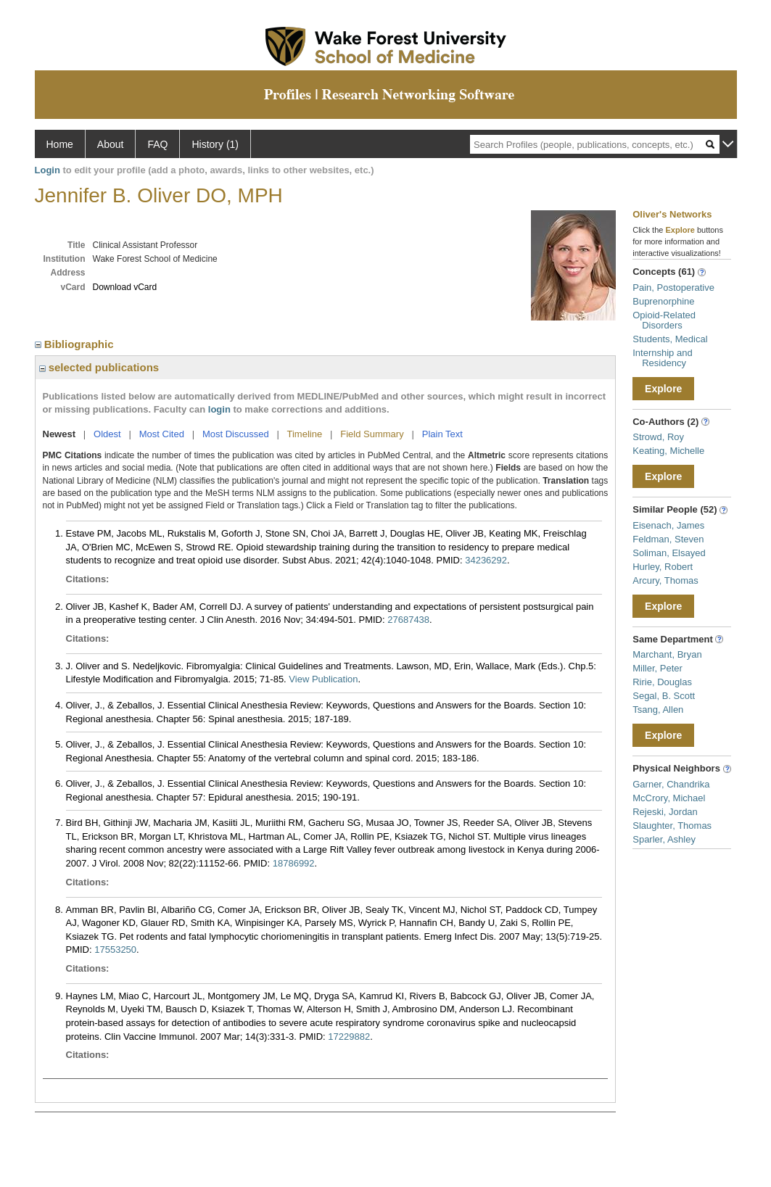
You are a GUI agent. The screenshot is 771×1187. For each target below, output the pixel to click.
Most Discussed (235, 434)
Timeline (305, 434)
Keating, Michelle (668, 450)
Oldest (107, 434)
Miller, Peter (657, 668)
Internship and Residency (662, 357)
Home (59, 144)
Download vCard (125, 287)
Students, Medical (669, 339)
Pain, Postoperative (673, 287)
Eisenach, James (668, 525)
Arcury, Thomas (665, 580)
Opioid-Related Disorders (664, 320)
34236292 (486, 560)
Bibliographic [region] (76, 344)
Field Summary (371, 434)
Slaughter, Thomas (672, 825)
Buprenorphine (663, 301)
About (110, 144)
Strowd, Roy (658, 436)
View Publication (323, 679)
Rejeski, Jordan (665, 811)
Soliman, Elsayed (668, 552)
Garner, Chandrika (670, 784)
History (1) (215, 144)
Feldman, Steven (668, 539)
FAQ (157, 144)
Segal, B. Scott (663, 695)
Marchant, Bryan (666, 654)
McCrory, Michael (668, 798)
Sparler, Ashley (664, 839)
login (219, 409)
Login (47, 170)
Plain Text (442, 434)
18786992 (294, 863)
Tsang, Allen (657, 709)
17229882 (349, 1036)
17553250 (115, 949)
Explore (663, 388)
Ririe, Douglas (662, 682)
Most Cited (161, 434)
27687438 (408, 619)
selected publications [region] (99, 367)
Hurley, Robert (662, 566)
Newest (59, 434)
